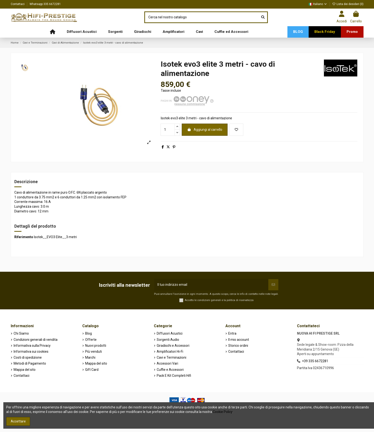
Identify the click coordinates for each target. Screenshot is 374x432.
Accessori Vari (167, 363)
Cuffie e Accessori (170, 370)
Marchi (90, 357)
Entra (232, 333)
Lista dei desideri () (348, 4)
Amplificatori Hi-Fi (170, 351)
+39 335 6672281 (315, 361)
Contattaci (18, 4)
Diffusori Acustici (169, 333)
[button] (81, 32)
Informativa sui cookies (31, 351)
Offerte (91, 340)
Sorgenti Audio (168, 340)
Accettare (18, 421)
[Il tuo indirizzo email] (211, 285)
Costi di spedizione (28, 357)
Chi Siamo (21, 333)
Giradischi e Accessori (173, 345)
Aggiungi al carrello (204, 129)
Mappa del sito (25, 370)
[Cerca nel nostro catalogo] (263, 17)
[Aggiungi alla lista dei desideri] (236, 130)
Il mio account (238, 340)
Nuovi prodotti (95, 345)
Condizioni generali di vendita (35, 340)
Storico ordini (238, 345)
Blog (88, 333)
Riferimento (23, 237)
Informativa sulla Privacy (32, 345)
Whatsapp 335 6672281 (45, 4)
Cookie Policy (222, 412)
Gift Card (92, 370)
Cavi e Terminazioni (171, 357)
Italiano (318, 4)
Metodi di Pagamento (30, 363)
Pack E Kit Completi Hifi (174, 375)
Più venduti (93, 351)
